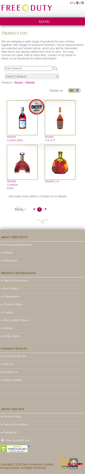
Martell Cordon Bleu (15, 138)
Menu (44, 22)
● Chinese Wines (12, 304)
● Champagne (10, 296)
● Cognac (7, 312)
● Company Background (16, 244)
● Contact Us (9, 372)
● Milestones (9, 260)
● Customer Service (14, 356)
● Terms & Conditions (15, 424)
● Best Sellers (10, 288)
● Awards (7, 252)
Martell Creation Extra (12, 185)
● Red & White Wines (15, 320)
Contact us (46, 196)
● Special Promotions (15, 280)
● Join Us (7, 364)
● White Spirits (10, 336)
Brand (18, 82)
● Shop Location (11, 380)
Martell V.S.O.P (50, 138)
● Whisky (7, 328)
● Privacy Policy (11, 416)
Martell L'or (52, 181)
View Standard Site (15, 440)
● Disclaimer (9, 432)
